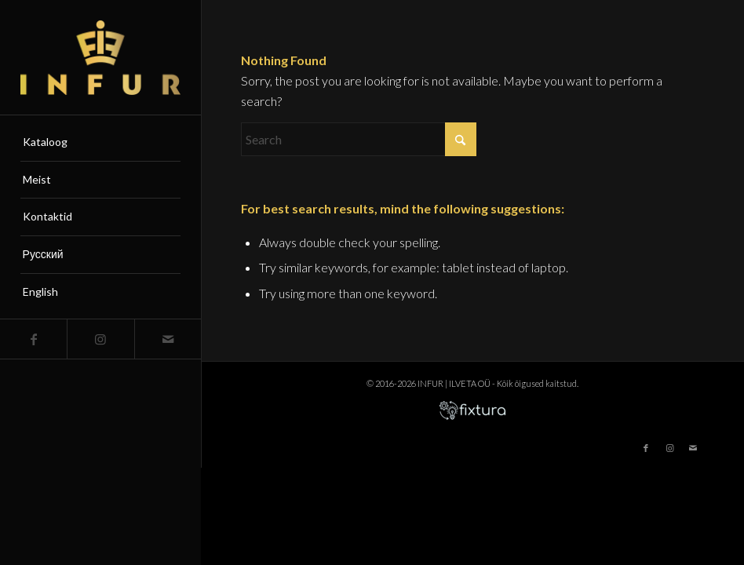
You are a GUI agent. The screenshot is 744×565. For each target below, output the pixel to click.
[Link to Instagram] (100, 339)
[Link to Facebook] (33, 339)
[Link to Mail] (167, 339)
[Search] (358, 139)
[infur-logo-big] (100, 57)
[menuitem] (100, 143)
